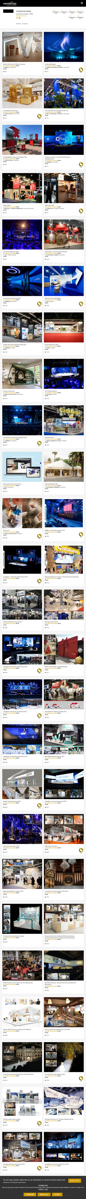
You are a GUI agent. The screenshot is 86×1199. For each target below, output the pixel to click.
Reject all (44, 1194)
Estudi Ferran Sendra (10, 65)
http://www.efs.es (21, 16)
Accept (57, 1194)
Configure (30, 1194)
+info (46, 1189)
